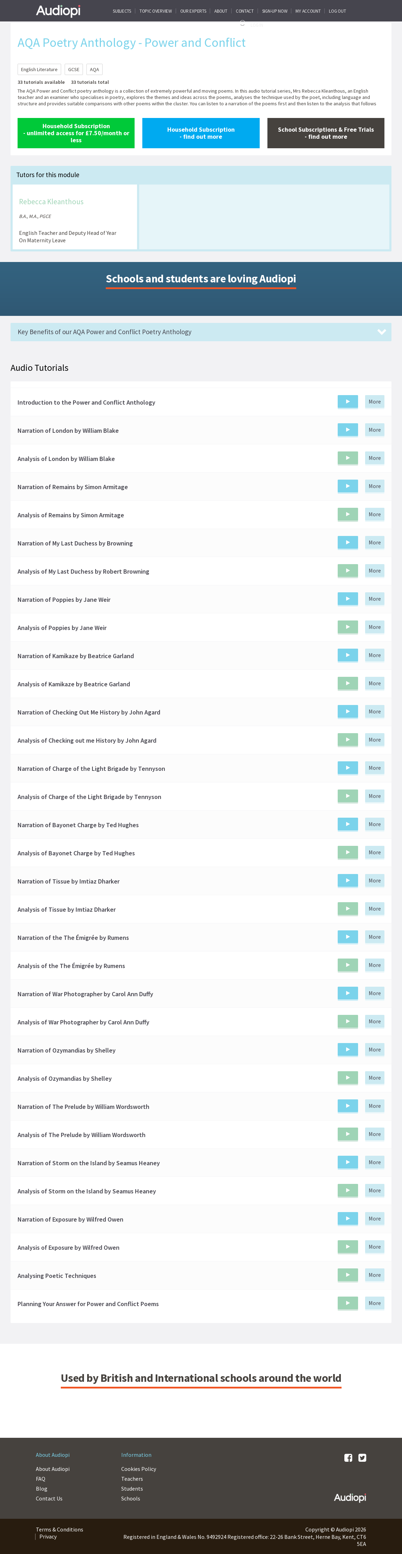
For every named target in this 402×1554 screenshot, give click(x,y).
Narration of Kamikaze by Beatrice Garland (76, 656)
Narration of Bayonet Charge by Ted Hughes (78, 825)
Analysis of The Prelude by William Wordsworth (81, 1135)
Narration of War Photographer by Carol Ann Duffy (85, 994)
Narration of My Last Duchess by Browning (75, 543)
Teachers (132, 1478)
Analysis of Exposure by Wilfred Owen (68, 1248)
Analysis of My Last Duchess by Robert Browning (83, 571)
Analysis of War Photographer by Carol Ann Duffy (83, 1022)
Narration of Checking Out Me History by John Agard (89, 712)
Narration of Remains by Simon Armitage (73, 487)
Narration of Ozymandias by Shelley (67, 1050)
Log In (250, 24)
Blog (41, 1488)
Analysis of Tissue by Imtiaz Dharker (67, 909)
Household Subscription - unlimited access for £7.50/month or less (76, 133)
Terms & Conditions (59, 1529)
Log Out (337, 11)
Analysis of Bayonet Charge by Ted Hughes (76, 853)
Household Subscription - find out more (201, 133)
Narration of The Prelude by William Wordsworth (83, 1107)
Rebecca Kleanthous (51, 201)
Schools (130, 1498)
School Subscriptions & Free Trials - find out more (326, 133)
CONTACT (245, 11)
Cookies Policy (138, 1468)
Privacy (48, 1536)
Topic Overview (156, 11)
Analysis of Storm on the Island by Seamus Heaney (87, 1191)
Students (132, 1488)
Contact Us (49, 1498)
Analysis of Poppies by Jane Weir (62, 628)
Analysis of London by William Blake (66, 459)
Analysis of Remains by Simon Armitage (71, 515)
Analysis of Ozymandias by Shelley (65, 1078)
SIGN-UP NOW (274, 11)
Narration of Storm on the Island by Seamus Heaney (89, 1163)
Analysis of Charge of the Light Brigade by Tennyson (89, 797)
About (220, 11)
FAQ (40, 1478)
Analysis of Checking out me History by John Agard (87, 740)
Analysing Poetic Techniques (57, 1276)
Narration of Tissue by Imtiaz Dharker (68, 881)
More (375, 401)
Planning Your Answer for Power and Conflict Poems (88, 1304)
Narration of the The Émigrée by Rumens (73, 938)
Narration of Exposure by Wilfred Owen (70, 1219)
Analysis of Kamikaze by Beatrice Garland (74, 684)
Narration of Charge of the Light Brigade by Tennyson (91, 769)
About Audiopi (53, 1468)
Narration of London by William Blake (68, 431)
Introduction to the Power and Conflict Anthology (86, 402)
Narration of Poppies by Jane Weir (64, 600)
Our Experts (193, 11)
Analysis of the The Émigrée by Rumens (71, 966)
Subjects (122, 11)
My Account (308, 11)
